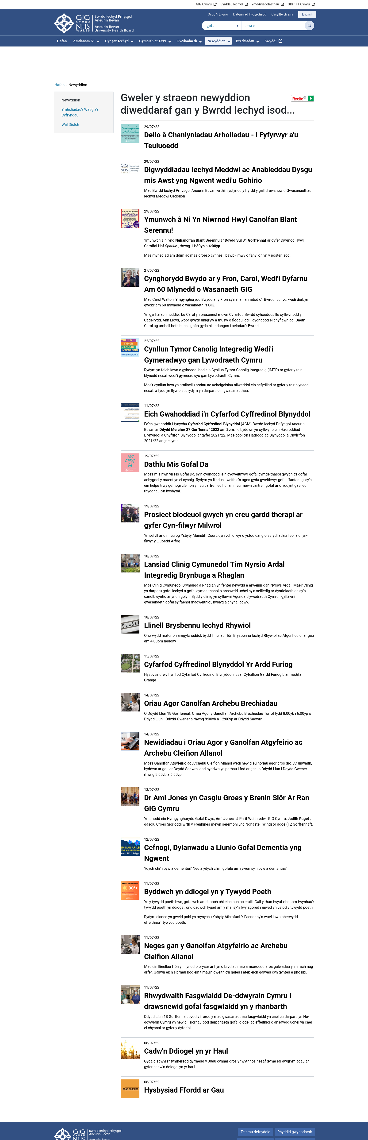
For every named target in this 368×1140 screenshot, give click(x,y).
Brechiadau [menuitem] (245, 41)
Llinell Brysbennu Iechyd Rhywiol (197, 593)
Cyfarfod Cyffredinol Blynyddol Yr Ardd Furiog (218, 632)
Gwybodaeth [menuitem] (186, 41)
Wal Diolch (70, 92)
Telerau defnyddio (255, 1100)
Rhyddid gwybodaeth (294, 1100)
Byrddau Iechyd (231, 4)
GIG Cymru (204, 4)
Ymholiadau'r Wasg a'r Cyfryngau (79, 80)
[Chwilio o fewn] (222, 25)
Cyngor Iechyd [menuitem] (117, 41)
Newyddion (70, 68)
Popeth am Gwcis (292, 1110)
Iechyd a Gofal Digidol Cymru (290, 1134)
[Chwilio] (309, 25)
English (307, 14)
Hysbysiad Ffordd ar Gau (184, 1058)
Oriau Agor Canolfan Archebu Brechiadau (211, 671)
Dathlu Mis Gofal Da (176, 432)
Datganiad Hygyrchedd (249, 14)
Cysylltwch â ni (282, 14)
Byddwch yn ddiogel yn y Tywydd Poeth (207, 859)
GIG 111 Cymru (299, 4)
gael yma (171, 409)
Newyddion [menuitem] (216, 41)
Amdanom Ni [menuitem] (84, 41)
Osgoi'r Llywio (218, 14)
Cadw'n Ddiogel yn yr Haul (186, 1019)
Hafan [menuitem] (62, 41)
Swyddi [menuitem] (270, 41)
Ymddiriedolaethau (265, 4)
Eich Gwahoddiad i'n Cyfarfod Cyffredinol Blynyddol (227, 382)
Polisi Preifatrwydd (255, 1110)
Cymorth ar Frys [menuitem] (152, 41)
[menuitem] (98, 41)
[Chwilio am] (273, 25)
